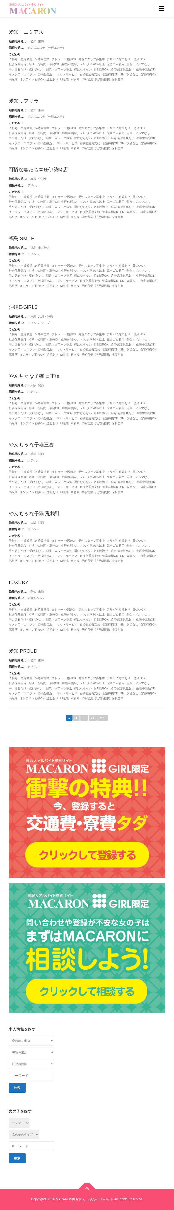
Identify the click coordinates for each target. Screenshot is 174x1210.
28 (92, 717)
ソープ (45, 323)
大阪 (33, 385)
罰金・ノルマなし (138, 64)
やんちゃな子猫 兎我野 (34, 513)
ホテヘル (33, 391)
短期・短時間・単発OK (44, 64)
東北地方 (44, 247)
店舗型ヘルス (36, 598)
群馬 (33, 179)
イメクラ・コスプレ (22, 74)
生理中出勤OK (145, 69)
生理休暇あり (70, 64)
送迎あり (52, 79)
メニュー (161, 8)
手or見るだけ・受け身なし (26, 69)
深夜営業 (117, 79)
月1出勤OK (101, 69)
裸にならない (83, 69)
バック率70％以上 (93, 64)
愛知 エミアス (26, 32)
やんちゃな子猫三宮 (31, 444)
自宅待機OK (148, 74)
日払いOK (138, 59)
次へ (103, 717)
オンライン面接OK (32, 79)
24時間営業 (42, 59)
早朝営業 (87, 79)
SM (122, 74)
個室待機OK (110, 74)
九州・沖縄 (45, 316)
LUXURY (18, 582)
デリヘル (33, 185)
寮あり (75, 79)
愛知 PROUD (23, 651)
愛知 (33, 41)
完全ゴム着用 (115, 64)
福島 (33, 247)
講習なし (132, 74)
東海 (41, 41)
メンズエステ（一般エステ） (46, 47)
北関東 (42, 179)
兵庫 (33, 454)
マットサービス (67, 74)
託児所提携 (102, 79)
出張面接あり (46, 74)
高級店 (13, 79)
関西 (41, 385)
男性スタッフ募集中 (91, 59)
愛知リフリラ (24, 101)
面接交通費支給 (90, 74)
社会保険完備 (18, 64)
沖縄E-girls (23, 307)
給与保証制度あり (122, 69)
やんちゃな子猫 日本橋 (34, 376)
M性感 (64, 79)
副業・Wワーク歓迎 (59, 69)
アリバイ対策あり (118, 59)
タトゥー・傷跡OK (63, 59)
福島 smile (21, 238)
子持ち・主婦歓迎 (20, 59)
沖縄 (33, 316)
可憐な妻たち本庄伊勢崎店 (38, 169)
